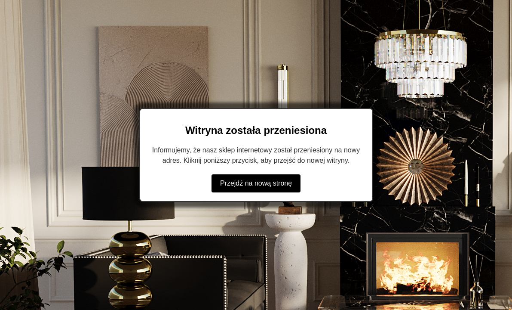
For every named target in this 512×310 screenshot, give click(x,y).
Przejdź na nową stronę (256, 183)
